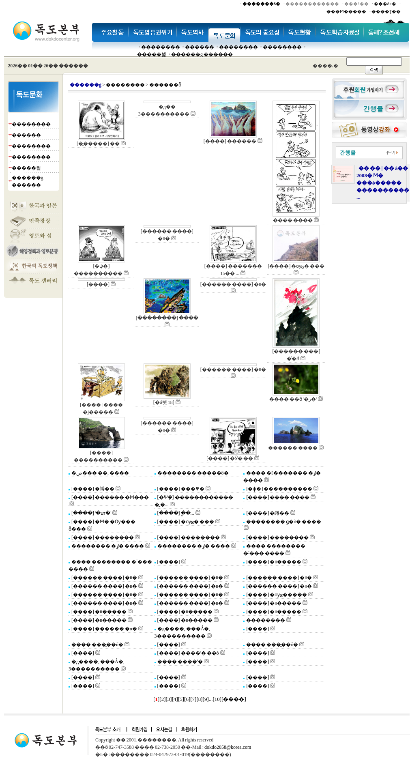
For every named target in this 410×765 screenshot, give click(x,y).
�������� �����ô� (193, 473)
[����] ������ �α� (104, 629)
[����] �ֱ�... (175, 513)
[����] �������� (102, 537)
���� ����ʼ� (180, 661)
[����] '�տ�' (91, 513)
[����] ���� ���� (277, 497)
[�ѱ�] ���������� (278, 489)
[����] (168, 562)
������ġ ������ (202, 54)
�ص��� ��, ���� (100, 473)
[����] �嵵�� (92, 489)
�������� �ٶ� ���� (107, 546)
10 (217, 699)
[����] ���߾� (180, 489)
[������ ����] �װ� (104, 577)
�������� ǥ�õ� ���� (283, 521)
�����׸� (199, 47)
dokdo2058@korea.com (227, 747)
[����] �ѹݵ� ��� (185, 521)
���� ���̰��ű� (97, 644)
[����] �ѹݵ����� (276, 594)
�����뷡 (151, 54)
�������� (160, 47)
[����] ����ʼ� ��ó (188, 653)
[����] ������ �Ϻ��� (110, 497)
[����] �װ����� (273, 562)
